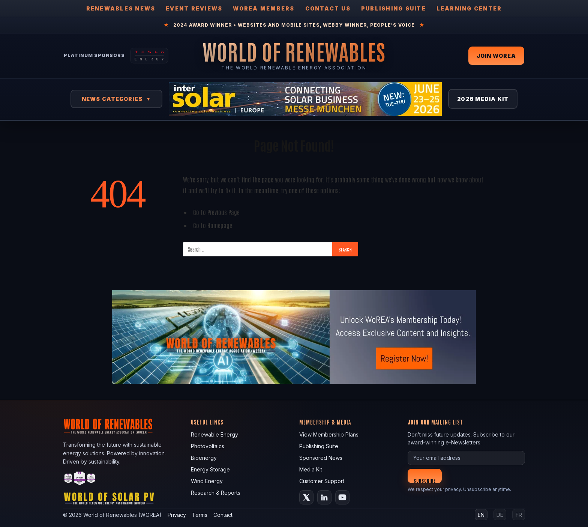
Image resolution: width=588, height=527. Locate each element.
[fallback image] (294, 337)
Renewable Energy (214, 434)
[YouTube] (342, 497)
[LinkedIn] (324, 497)
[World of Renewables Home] (294, 51)
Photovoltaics (207, 446)
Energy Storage (210, 469)
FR (519, 515)
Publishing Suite (393, 8)
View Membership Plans (328, 434)
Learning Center (469, 8)
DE (499, 515)
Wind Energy (207, 481)
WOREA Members (263, 8)
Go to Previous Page (216, 212)
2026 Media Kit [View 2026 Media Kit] (482, 99)
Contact (222, 515)
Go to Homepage (212, 225)
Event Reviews (194, 8)
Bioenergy (204, 458)
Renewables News (121, 8)
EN (481, 515)
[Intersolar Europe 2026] (305, 99)
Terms (199, 515)
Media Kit (310, 469)
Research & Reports (215, 492)
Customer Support (321, 481)
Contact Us (328, 8)
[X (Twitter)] (306, 497)
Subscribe (425, 480)
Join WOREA (496, 56)
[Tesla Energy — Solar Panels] (149, 55)
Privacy (177, 515)
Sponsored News (320, 458)
